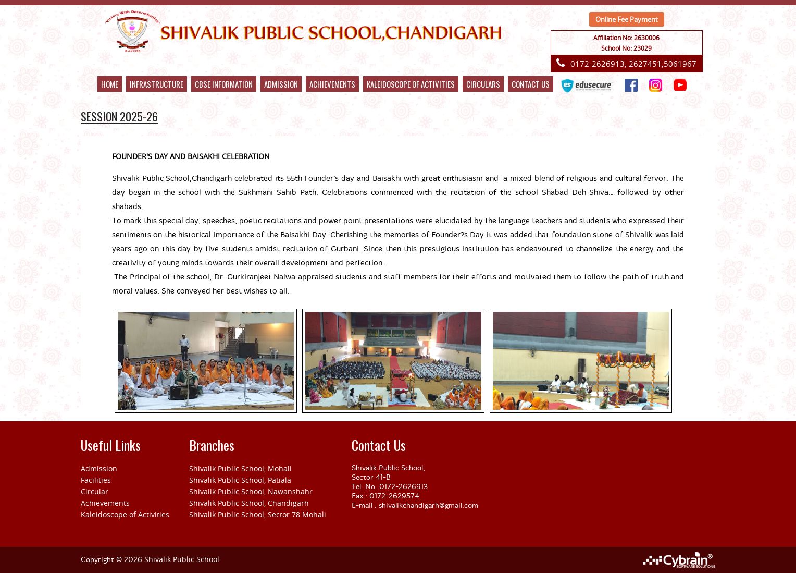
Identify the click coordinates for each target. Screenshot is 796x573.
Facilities (96, 480)
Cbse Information (224, 84)
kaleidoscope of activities (411, 84)
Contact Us (531, 84)
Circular (94, 491)
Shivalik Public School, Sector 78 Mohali (257, 514)
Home (109, 84)
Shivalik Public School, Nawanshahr (251, 491)
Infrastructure (156, 84)
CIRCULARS (483, 84)
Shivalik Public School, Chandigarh (249, 503)
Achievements (332, 84)
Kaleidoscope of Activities (125, 514)
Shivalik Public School (181, 559)
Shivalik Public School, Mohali (240, 468)
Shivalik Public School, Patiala (240, 480)
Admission (281, 84)
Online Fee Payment (626, 19)
